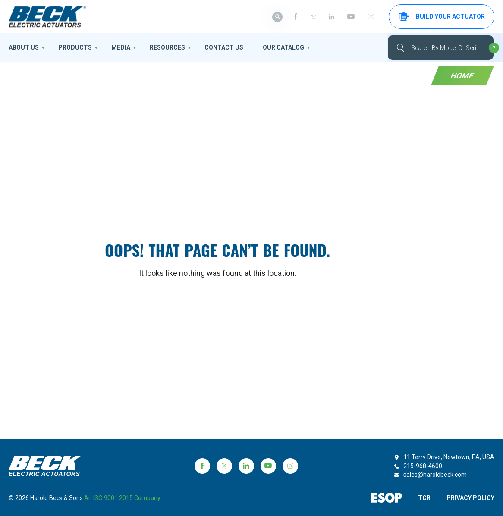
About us (24, 47)
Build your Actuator (442, 16)
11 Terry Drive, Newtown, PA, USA (448, 456)
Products (75, 47)
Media (120, 47)
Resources (167, 47)
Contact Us (223, 47)
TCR (424, 497)
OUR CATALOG (283, 47)
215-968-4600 (422, 466)
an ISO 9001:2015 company (122, 497)
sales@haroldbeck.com (435, 474)
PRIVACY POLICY (470, 497)
